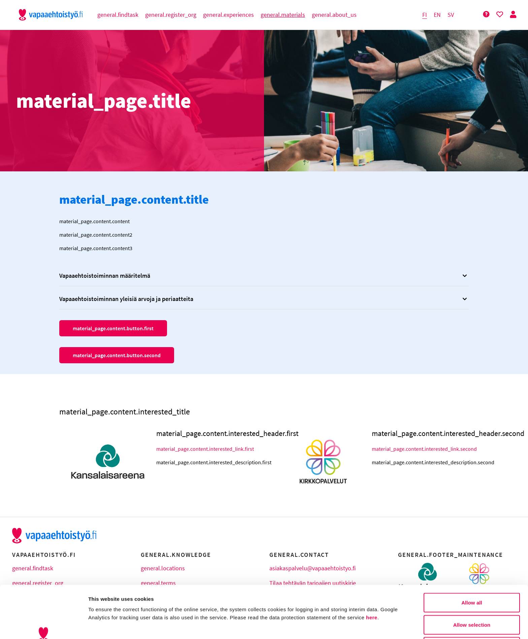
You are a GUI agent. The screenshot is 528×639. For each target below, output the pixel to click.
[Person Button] (513, 14)
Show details (353, 626)
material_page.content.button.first (113, 328)
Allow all (471, 556)
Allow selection (472, 578)
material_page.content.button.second (117, 355)
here (371, 571)
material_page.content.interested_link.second (420, 448)
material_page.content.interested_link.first (204, 448)
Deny (471, 600)
